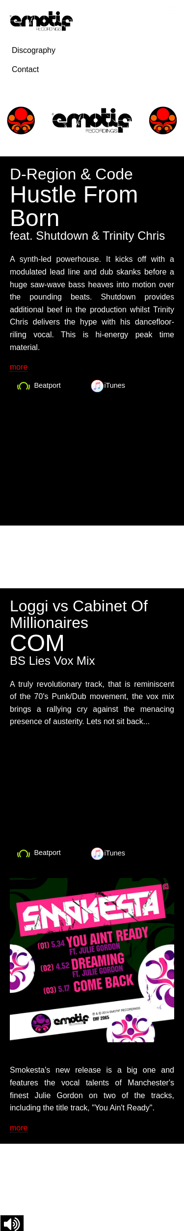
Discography (33, 50)
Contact (25, 69)
